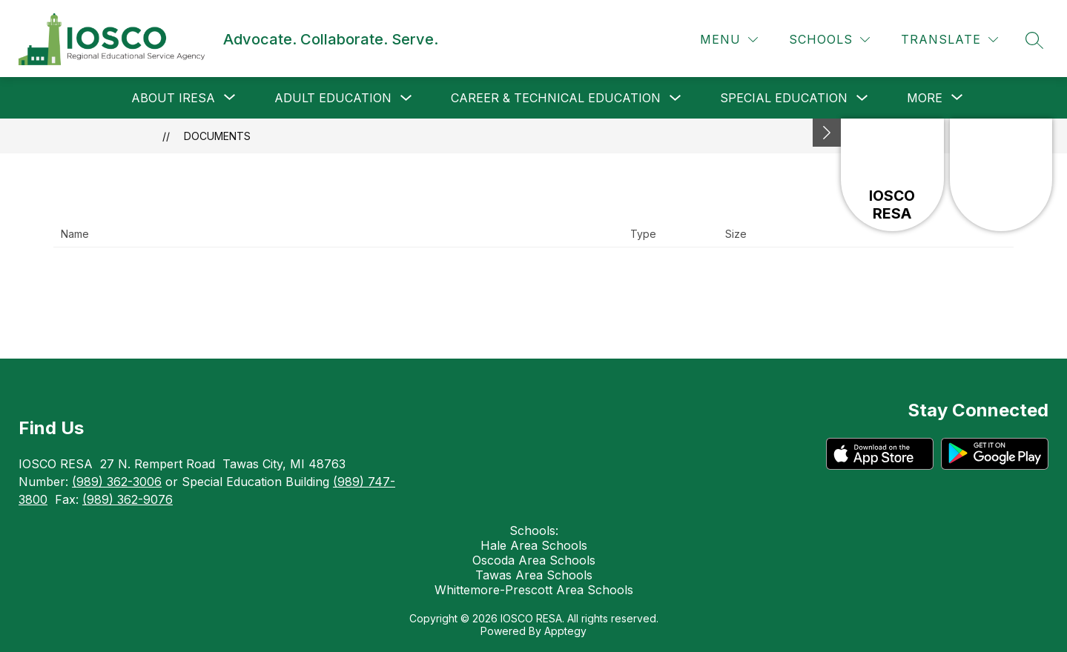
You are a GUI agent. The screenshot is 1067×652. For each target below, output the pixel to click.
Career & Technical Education (556, 97)
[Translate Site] (949, 39)
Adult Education (333, 97)
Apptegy (565, 631)
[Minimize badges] (827, 133)
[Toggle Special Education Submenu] (862, 98)
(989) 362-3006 (117, 481)
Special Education (784, 97)
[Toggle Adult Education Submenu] (406, 98)
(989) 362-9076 (127, 499)
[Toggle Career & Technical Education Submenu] (675, 98)
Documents (217, 136)
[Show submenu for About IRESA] (173, 98)
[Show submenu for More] (924, 98)
